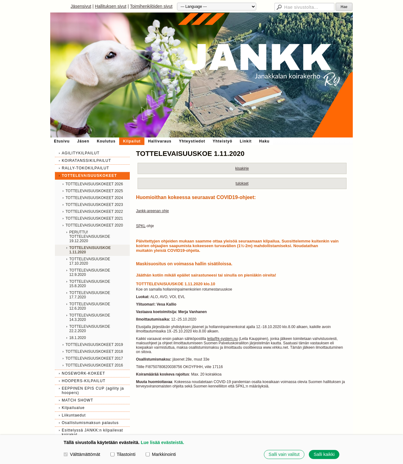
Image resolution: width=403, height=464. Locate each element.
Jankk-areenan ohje (152, 211)
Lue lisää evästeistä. (162, 442)
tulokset (241, 183)
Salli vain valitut (284, 454)
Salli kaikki (323, 454)
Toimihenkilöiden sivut (151, 6)
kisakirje (242, 168)
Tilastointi (122, 454)
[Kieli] (216, 6)
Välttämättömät (82, 454)
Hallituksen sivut (110, 6)
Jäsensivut (80, 6)
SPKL (141, 226)
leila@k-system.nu (222, 339)
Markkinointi (161, 454)
